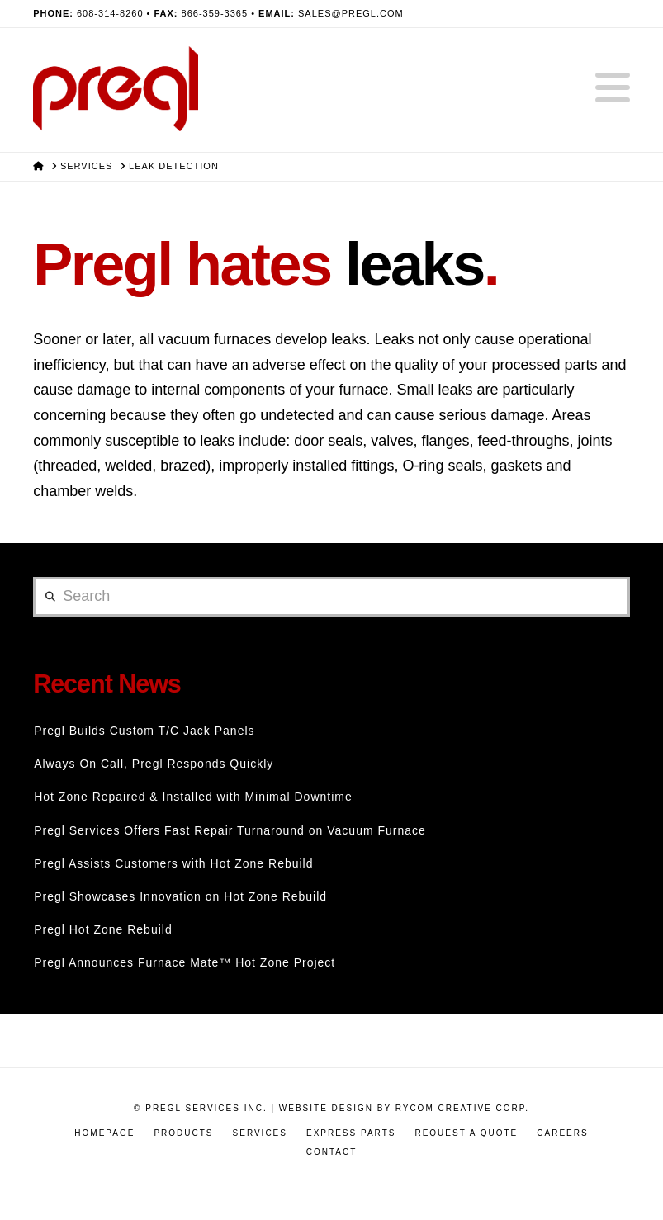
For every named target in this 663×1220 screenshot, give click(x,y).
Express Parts (350, 1132)
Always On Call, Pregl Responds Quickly (153, 763)
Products (183, 1132)
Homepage (104, 1132)
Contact (332, 1151)
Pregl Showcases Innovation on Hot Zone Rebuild (180, 896)
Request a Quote (466, 1132)
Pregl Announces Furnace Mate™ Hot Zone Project (184, 962)
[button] (612, 88)
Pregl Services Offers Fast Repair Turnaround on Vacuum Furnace (230, 830)
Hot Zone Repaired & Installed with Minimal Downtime (193, 796)
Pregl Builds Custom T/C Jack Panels (144, 730)
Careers (562, 1132)
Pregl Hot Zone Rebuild (103, 929)
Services (260, 1132)
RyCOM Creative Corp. (462, 1108)
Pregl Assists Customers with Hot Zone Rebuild (173, 863)
